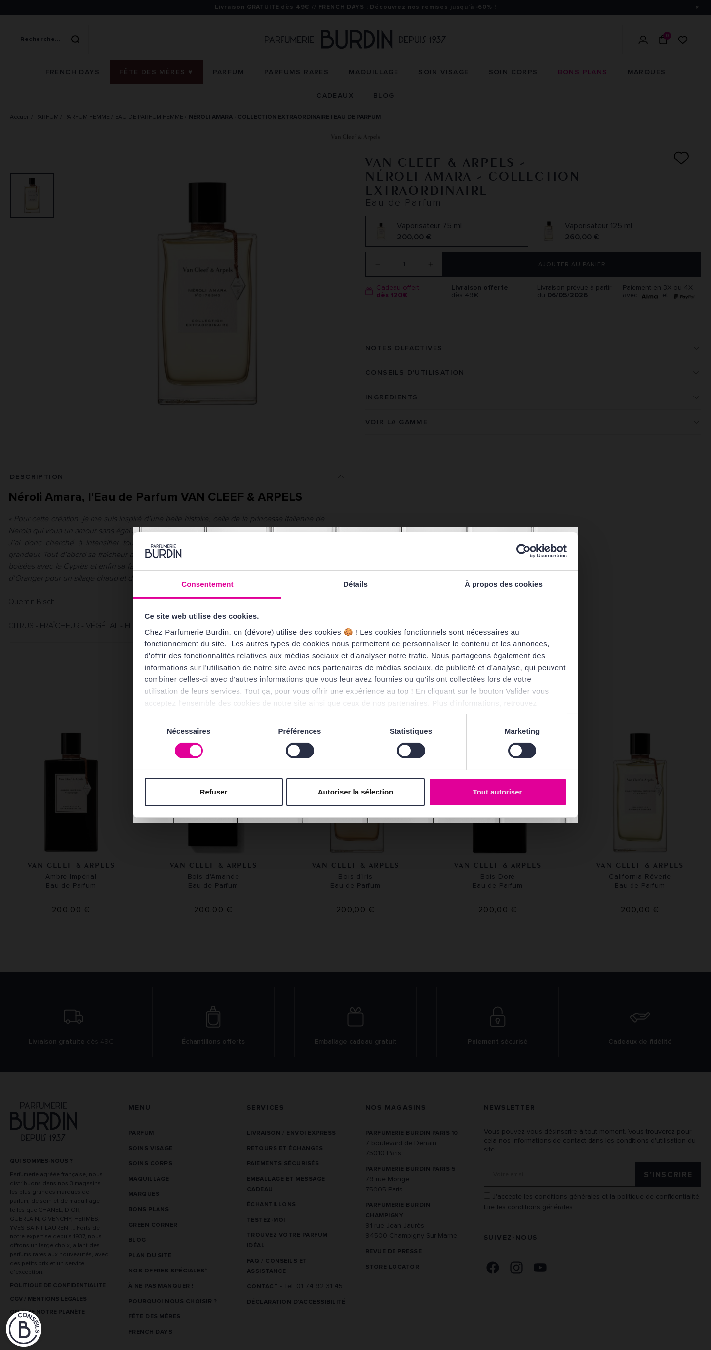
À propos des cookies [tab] (504, 584)
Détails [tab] (355, 584)
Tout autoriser (497, 792)
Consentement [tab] (207, 584)
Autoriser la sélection (356, 792)
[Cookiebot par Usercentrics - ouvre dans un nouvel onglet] (523, 551)
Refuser (214, 792)
